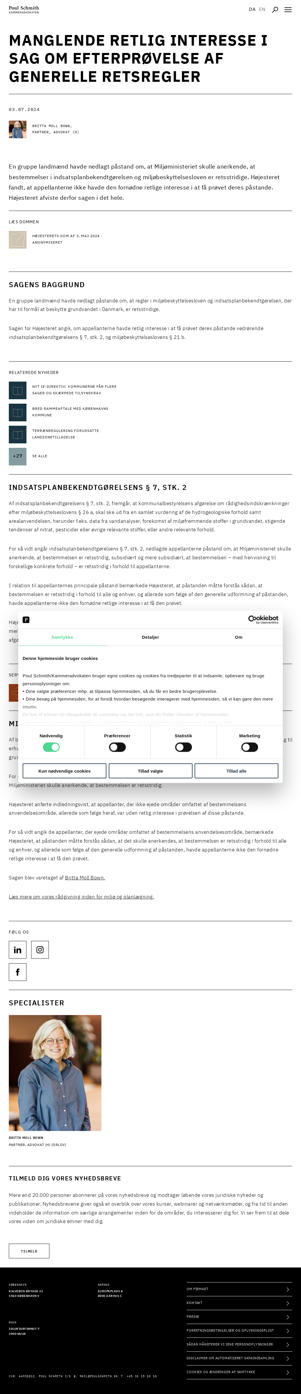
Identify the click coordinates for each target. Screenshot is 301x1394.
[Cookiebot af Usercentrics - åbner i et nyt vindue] (252, 620)
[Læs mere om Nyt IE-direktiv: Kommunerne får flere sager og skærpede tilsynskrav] (79, 390)
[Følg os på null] (17, 950)
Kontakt (195, 1303)
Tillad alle (236, 770)
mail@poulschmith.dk (99, 1376)
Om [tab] (239, 637)
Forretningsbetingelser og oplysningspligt (230, 1330)
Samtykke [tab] (62, 637)
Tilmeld (29, 1251)
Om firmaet (197, 1289)
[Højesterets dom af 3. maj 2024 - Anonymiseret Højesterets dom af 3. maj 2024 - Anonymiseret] (79, 240)
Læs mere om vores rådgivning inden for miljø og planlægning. (81, 897)
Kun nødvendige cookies (65, 770)
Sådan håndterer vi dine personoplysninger (230, 1344)
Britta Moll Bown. (85, 878)
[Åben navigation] (288, 10)
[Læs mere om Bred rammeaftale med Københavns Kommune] (79, 412)
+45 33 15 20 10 (142, 1376)
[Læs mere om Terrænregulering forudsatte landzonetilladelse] (79, 434)
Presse (193, 1316)
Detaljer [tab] (150, 637)
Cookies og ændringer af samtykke (221, 1372)
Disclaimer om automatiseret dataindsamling (231, 1358)
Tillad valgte (150, 770)
